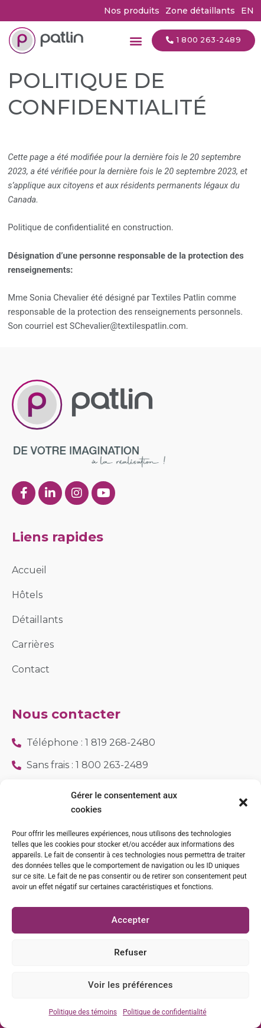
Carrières (33, 644)
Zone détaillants (200, 10)
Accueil (29, 570)
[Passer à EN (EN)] (247, 10)
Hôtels (27, 595)
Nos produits (131, 10)
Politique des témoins (82, 1012)
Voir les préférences (130, 985)
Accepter (130, 920)
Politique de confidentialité (165, 1012)
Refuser (130, 952)
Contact (31, 669)
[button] (243, 802)
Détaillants (37, 619)
